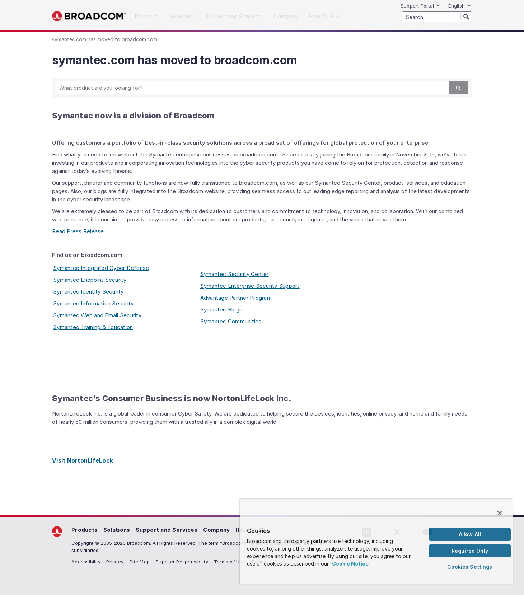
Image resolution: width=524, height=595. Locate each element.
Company (216, 529)
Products (84, 529)
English (459, 6)
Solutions (116, 529)
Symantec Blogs (221, 309)
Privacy (114, 561)
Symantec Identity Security (88, 291)
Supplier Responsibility (181, 561)
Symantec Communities (231, 321)
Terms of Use (229, 561)
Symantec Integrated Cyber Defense (101, 267)
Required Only (470, 551)
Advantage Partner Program (236, 297)
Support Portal (421, 6)
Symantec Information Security (93, 303)
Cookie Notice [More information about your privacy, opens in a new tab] (350, 564)
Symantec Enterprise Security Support (250, 285)
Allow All (470, 534)
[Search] (466, 16)
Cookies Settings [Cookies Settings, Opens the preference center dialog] (469, 567)
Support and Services (166, 529)
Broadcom (89, 16)
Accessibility (85, 561)
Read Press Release (78, 231)
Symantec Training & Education (93, 327)
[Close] (499, 513)
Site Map (139, 561)
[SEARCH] (437, 17)
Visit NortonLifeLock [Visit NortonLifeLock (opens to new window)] (82, 460)
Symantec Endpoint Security (90, 279)
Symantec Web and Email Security (97, 315)
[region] (376, 541)
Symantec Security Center (234, 274)
